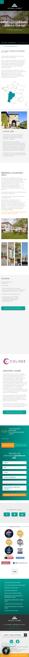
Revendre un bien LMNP (11, 587)
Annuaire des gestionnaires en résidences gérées (13, 596)
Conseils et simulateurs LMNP (13, 604)
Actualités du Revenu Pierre (12, 593)
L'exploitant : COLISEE (12, 371)
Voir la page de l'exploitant (14, 412)
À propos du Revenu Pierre (12, 582)
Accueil (4, 42)
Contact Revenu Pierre (11, 610)
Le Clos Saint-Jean (23, 42)
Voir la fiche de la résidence (13, 308)
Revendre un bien (8, 445)
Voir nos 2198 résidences (10, 46)
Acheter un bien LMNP (10, 590)
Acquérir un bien (21, 445)
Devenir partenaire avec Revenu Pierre (14, 607)
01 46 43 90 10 (14, 626)
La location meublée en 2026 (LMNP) (14, 585)
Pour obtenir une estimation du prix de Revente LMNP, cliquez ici (13, 212)
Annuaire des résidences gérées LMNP (14, 600)
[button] (11, 576)
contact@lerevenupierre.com (14, 628)
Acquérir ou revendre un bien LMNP (14, 655)
